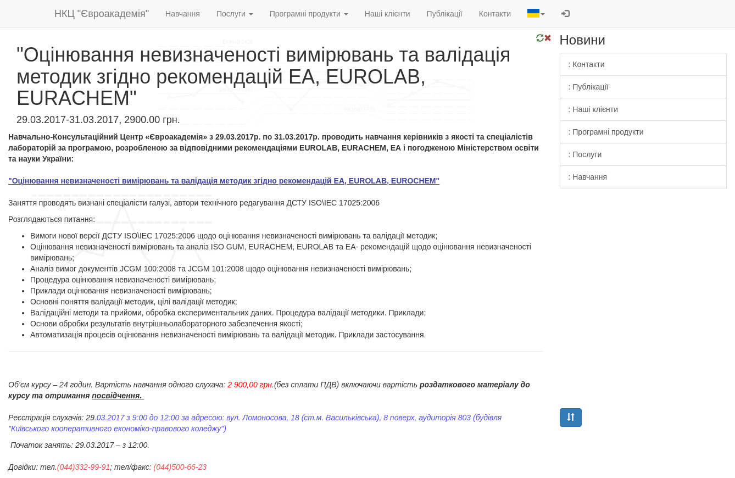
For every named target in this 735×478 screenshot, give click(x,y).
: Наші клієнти (594, 109)
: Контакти (587, 64)
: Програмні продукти (606, 131)
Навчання (182, 13)
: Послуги (585, 154)
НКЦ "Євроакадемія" (101, 13)
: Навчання (588, 177)
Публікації (445, 13)
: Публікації (589, 86)
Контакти (495, 13)
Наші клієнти (387, 13)
